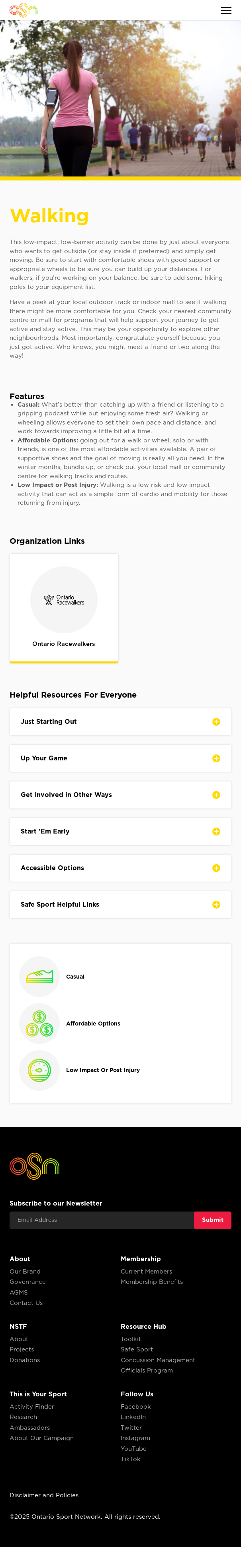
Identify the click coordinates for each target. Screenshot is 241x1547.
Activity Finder (32, 1406)
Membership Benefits (152, 1281)
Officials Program (147, 1370)
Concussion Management (158, 1360)
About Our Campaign (42, 1438)
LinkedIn (133, 1417)
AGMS (19, 1292)
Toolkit (131, 1339)
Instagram (135, 1438)
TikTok (131, 1459)
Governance (28, 1281)
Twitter (131, 1427)
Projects (22, 1349)
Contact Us (26, 1303)
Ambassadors (30, 1427)
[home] (23, 10)
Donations (25, 1360)
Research (23, 1417)
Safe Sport (137, 1349)
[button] (221, 10)
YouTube (134, 1448)
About (19, 1339)
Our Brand (25, 1271)
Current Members (146, 1271)
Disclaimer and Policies (44, 1495)
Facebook (136, 1406)
